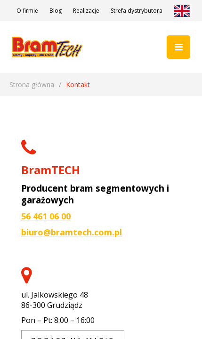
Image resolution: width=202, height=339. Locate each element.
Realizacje (86, 11)
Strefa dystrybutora (136, 11)
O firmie (27, 11)
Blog (55, 11)
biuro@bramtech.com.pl (71, 232)
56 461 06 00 (46, 216)
